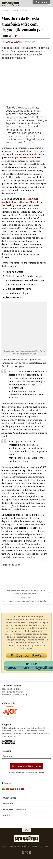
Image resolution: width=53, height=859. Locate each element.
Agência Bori (13, 42)
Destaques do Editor (9, 10)
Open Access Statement (14, 809)
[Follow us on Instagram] (23, 852)
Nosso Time (9, 803)
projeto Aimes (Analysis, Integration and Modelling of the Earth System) (22, 202)
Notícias (23, 10)
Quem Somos (9, 798)
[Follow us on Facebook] (30, 852)
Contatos (7, 815)
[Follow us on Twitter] (26, 852)
